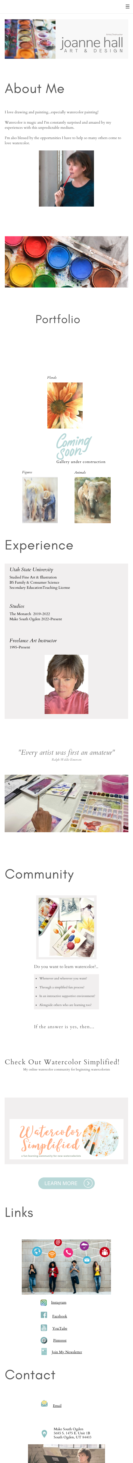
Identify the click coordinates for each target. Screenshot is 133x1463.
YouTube (59, 1328)
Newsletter (73, 1352)
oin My (59, 1352)
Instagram (58, 1302)
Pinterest (59, 1340)
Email (57, 1405)
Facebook (59, 1316)
